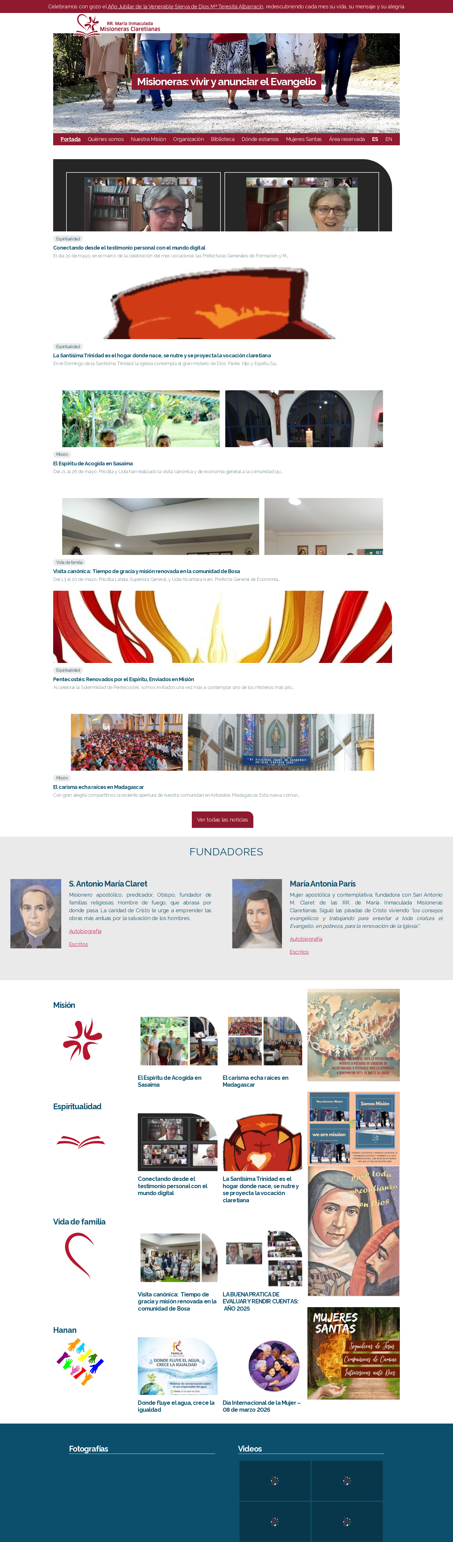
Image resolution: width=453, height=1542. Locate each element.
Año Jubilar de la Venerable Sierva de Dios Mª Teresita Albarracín (185, 6)
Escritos (78, 560)
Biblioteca (222, 139)
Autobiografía (85, 547)
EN (388, 139)
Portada (71, 139)
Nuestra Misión (148, 139)
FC (378, 1481)
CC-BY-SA (417, 1417)
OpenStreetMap (381, 1417)
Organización (188, 139)
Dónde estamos (260, 139)
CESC (381, 1458)
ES (375, 139)
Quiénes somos (106, 139)
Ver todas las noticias (222, 436)
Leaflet (347, 1417)
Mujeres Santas (304, 139)
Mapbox (446, 1417)
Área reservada (347, 139)
